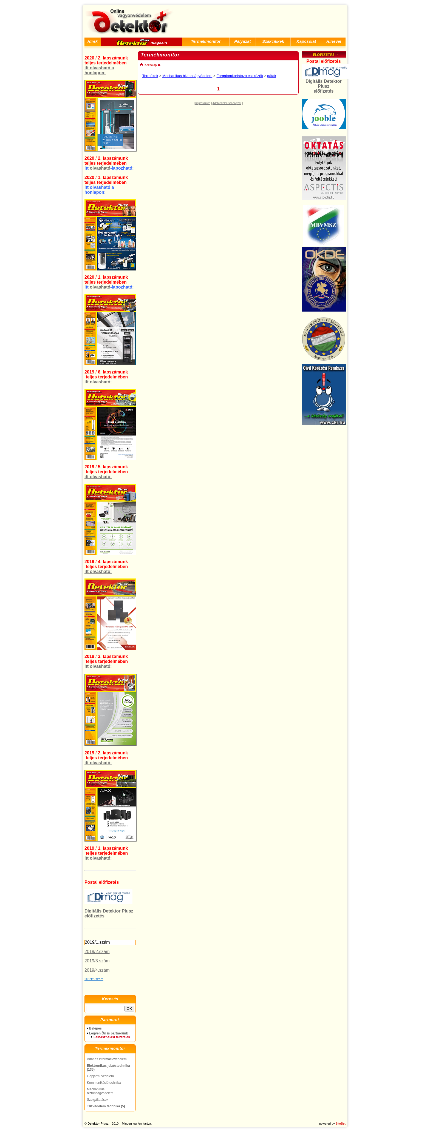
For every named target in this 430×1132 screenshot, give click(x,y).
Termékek (150, 76)
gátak (271, 76)
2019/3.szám (97, 961)
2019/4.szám (97, 970)
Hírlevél (333, 41)
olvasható (109, 168)
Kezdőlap (148, 65)
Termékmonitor (206, 41)
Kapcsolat (306, 41)
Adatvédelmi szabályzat (227, 103)
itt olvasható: (98, 382)
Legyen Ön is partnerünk (108, 1033)
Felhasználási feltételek (112, 1037)
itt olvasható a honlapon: (99, 70)
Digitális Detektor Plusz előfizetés (323, 86)
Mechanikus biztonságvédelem (187, 76)
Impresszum (202, 103)
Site (341, 1123)
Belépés (95, 1028)
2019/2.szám (97, 951)
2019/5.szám (93, 979)
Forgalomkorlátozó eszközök (239, 76)
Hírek (92, 41)
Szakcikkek (273, 41)
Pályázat (242, 41)
